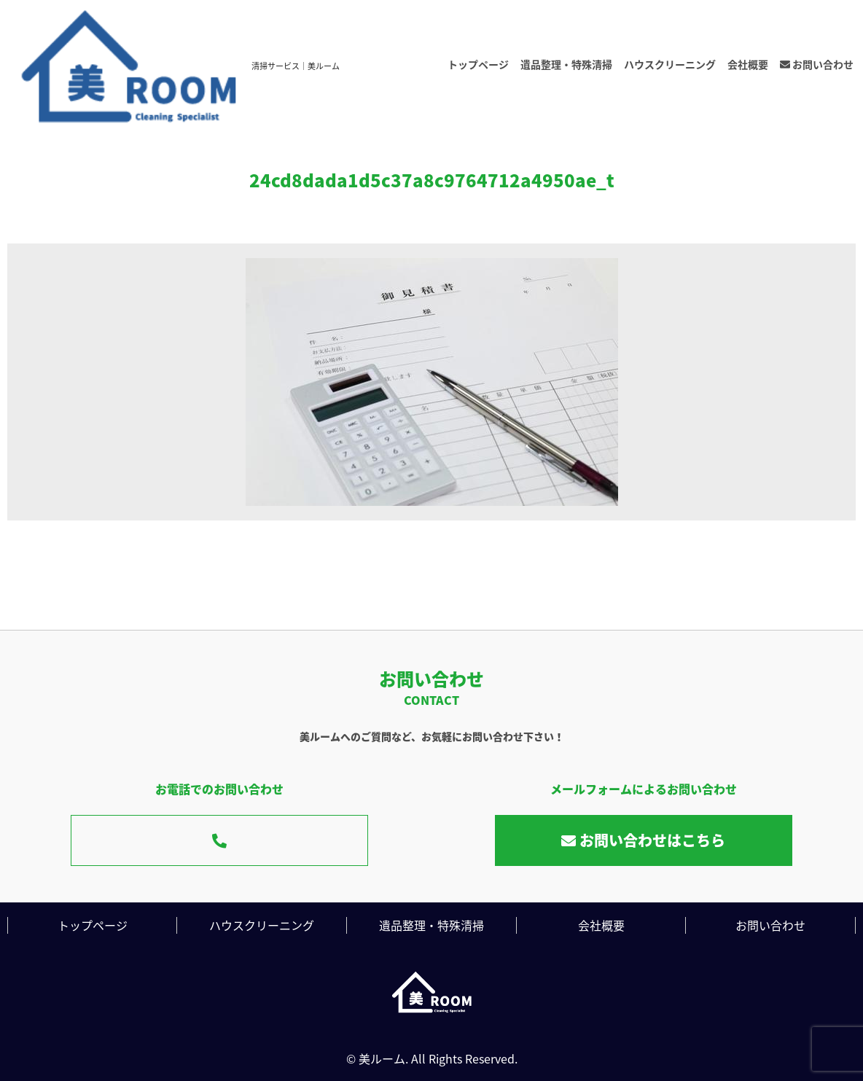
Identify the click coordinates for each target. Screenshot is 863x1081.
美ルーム (382, 1058)
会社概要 (747, 64)
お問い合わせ (817, 64)
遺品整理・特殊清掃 (566, 64)
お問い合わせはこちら (643, 840)
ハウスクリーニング (670, 64)
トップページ (478, 64)
